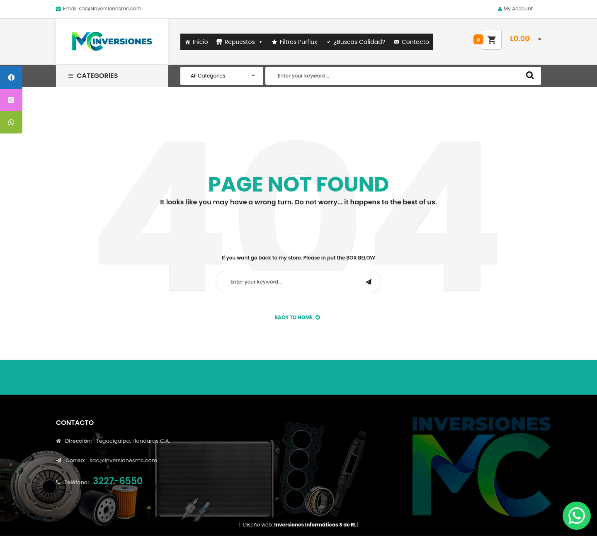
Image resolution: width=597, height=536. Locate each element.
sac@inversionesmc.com (110, 8)
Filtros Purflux (298, 42)
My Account (518, 8)
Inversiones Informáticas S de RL (315, 524)
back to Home (297, 317)
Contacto (415, 42)
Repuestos (244, 42)
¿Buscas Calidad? (359, 42)
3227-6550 (118, 481)
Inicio (200, 42)
